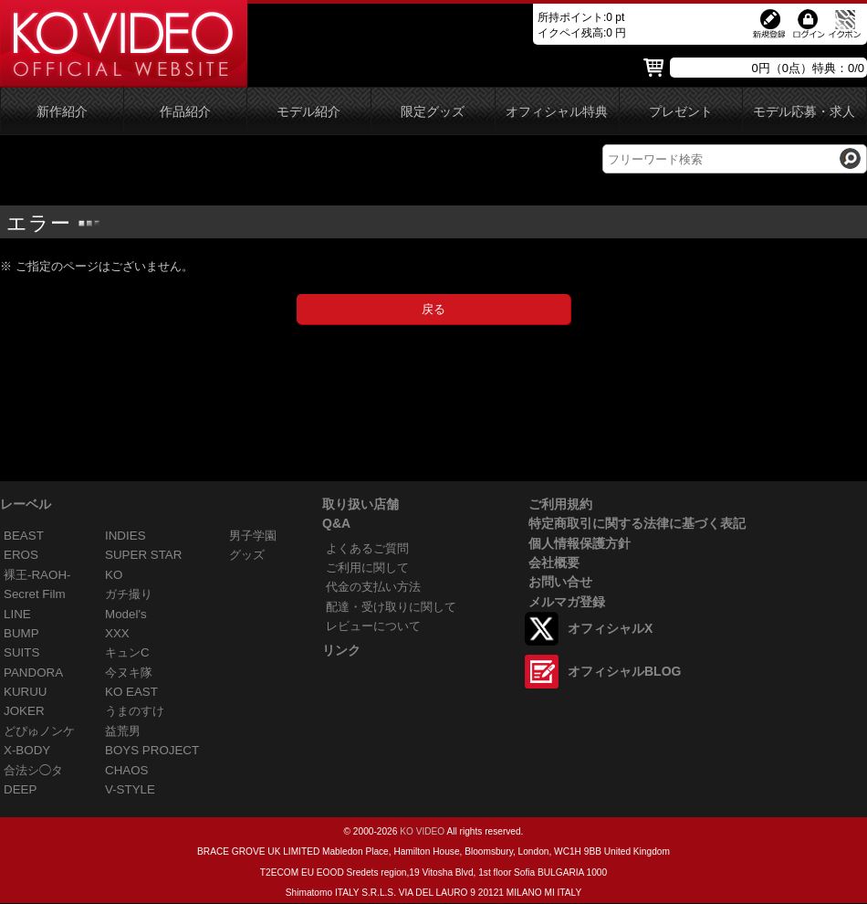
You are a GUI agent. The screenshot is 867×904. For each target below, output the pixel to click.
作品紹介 (185, 112)
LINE (17, 614)
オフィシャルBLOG (624, 671)
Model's (126, 614)
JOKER (24, 711)
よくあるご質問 (367, 548)
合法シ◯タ (33, 770)
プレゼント (681, 112)
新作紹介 (62, 112)
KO (113, 575)
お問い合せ (560, 581)
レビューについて (373, 626)
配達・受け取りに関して (391, 607)
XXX (117, 633)
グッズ (247, 555)
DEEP (20, 789)
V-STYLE (130, 789)
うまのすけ (134, 711)
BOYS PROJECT (152, 750)
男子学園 (253, 535)
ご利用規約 (560, 504)
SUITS (21, 652)
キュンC (127, 652)
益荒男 (123, 731)
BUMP (21, 633)
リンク (341, 650)
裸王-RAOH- (37, 575)
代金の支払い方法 (373, 587)
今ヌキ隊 (128, 672)
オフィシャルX (610, 628)
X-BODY (27, 750)
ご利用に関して (367, 567)
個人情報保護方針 (579, 543)
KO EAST (131, 692)
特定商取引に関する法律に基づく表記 (637, 523)
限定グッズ (433, 112)
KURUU (25, 692)
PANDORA (33, 672)
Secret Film (35, 594)
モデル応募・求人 (804, 112)
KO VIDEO (422, 831)
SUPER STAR (143, 555)
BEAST (24, 535)
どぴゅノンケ (39, 731)
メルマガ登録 (566, 601)
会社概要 (554, 562)
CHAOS (127, 770)
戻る (433, 309)
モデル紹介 (308, 112)
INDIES (125, 535)
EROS (21, 555)
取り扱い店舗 (360, 504)
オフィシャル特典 (557, 112)
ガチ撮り (128, 594)
